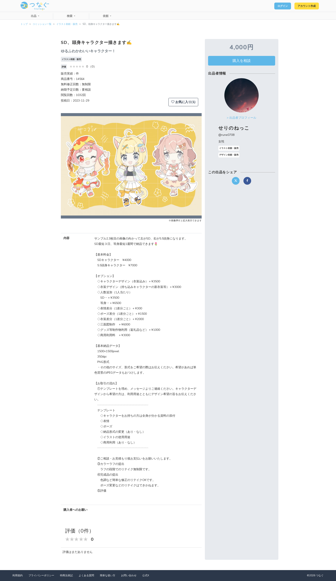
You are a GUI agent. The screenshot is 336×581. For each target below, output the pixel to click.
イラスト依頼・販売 (67, 24)
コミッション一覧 (42, 24)
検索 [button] (70, 16)
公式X (145, 575)
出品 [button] (34, 16)
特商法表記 (66, 575)
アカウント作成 (304, 6)
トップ (24, 24)
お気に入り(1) (183, 102)
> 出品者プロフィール (241, 118)
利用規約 (17, 575)
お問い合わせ (128, 575)
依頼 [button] (106, 16)
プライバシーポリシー (41, 575)
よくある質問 (86, 575)
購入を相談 (241, 60)
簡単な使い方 (107, 575)
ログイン (275, 6)
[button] (71, 166)
